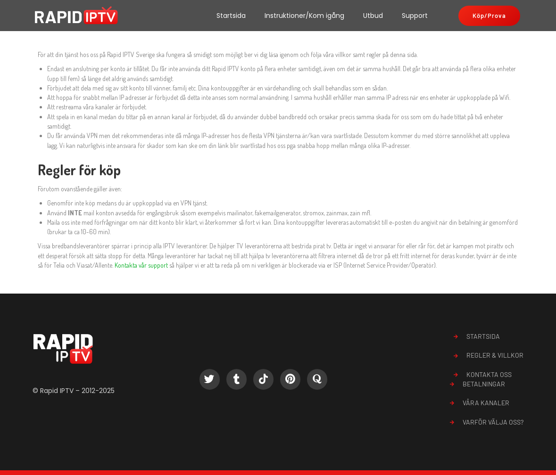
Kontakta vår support (141, 265)
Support (415, 15)
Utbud (373, 15)
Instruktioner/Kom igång (304, 15)
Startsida (231, 15)
